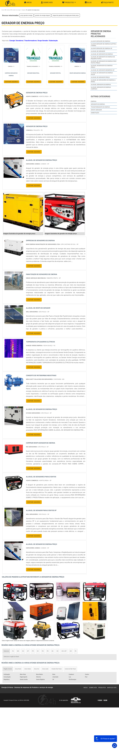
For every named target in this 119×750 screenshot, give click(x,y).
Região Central (8, 669)
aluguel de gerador (98, 51)
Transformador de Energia (100, 107)
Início (28, 2)
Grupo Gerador (43, 40)
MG (18, 651)
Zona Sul (36, 669)
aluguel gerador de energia (101, 84)
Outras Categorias (100, 96)
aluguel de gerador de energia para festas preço (66, 15)
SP (28, 651)
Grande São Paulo (57, 669)
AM (71, 651)
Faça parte (107, 2)
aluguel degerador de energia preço (101, 66)
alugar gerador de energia (100, 41)
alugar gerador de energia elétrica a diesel (103, 44)
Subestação (53, 40)
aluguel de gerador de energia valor (102, 73)
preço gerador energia (26, 15)
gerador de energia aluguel (42, 15)
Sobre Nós (47, 2)
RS (43, 651)
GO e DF (64, 651)
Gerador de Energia (98, 104)
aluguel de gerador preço (100, 77)
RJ (13, 651)
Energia (12, 40)
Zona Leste (45, 669)
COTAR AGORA (11, 82)
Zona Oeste (27, 669)
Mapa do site (111, 687)
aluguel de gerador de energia (102, 54)
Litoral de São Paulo (70, 669)
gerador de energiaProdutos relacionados (101, 33)
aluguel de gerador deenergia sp (102, 70)
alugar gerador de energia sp (101, 48)
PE (48, 651)
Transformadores (30, 40)
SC (38, 651)
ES (23, 651)
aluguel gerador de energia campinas (101, 88)
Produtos (69, 2)
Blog (88, 2)
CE (57, 651)
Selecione (6, 651)
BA (52, 651)
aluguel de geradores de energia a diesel (103, 80)
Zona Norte (18, 669)
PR (33, 651)
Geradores (19, 40)
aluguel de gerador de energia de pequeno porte (103, 57)
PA (75, 651)
